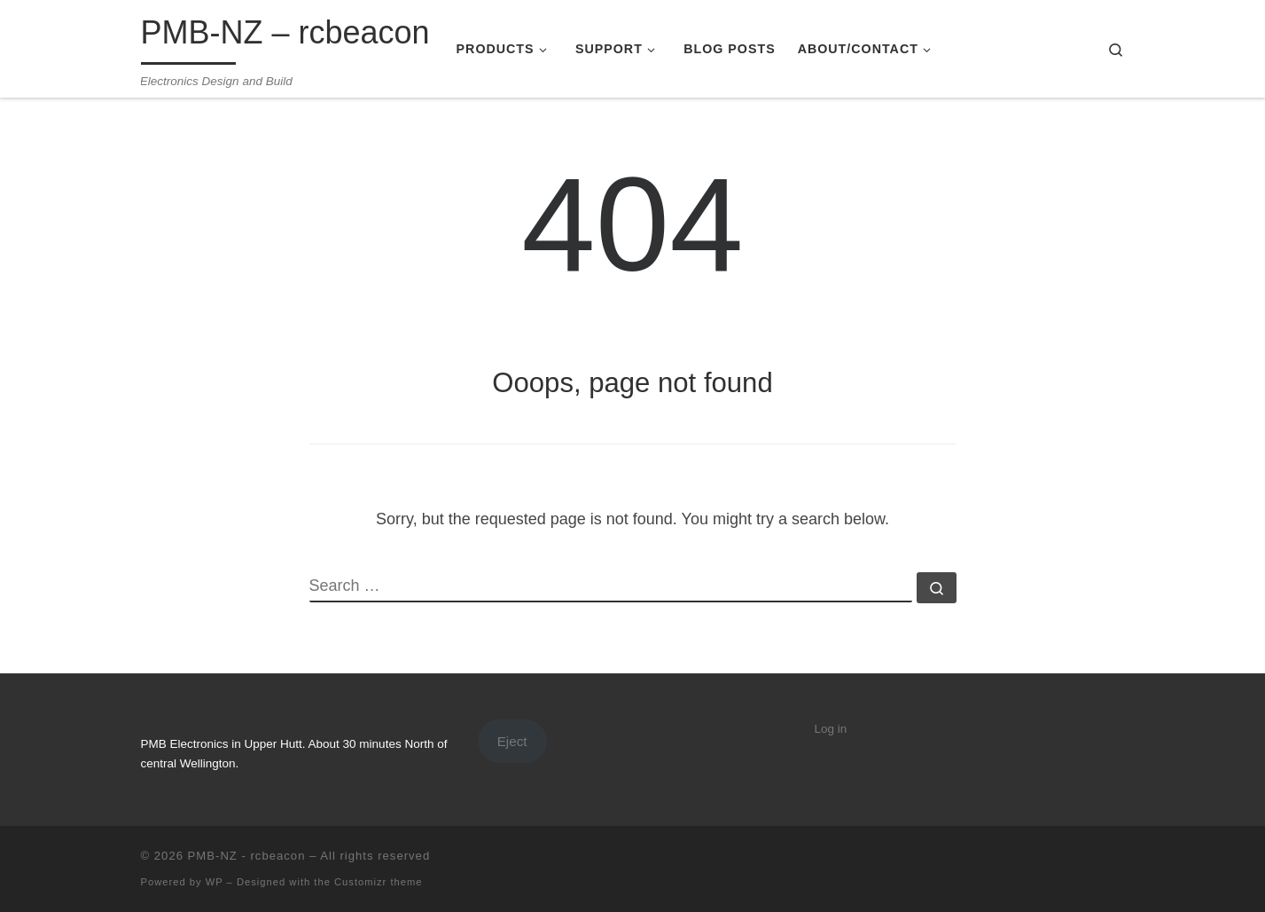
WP (214, 882)
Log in (831, 728)
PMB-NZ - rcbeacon (247, 855)
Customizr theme (378, 882)
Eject (512, 741)
